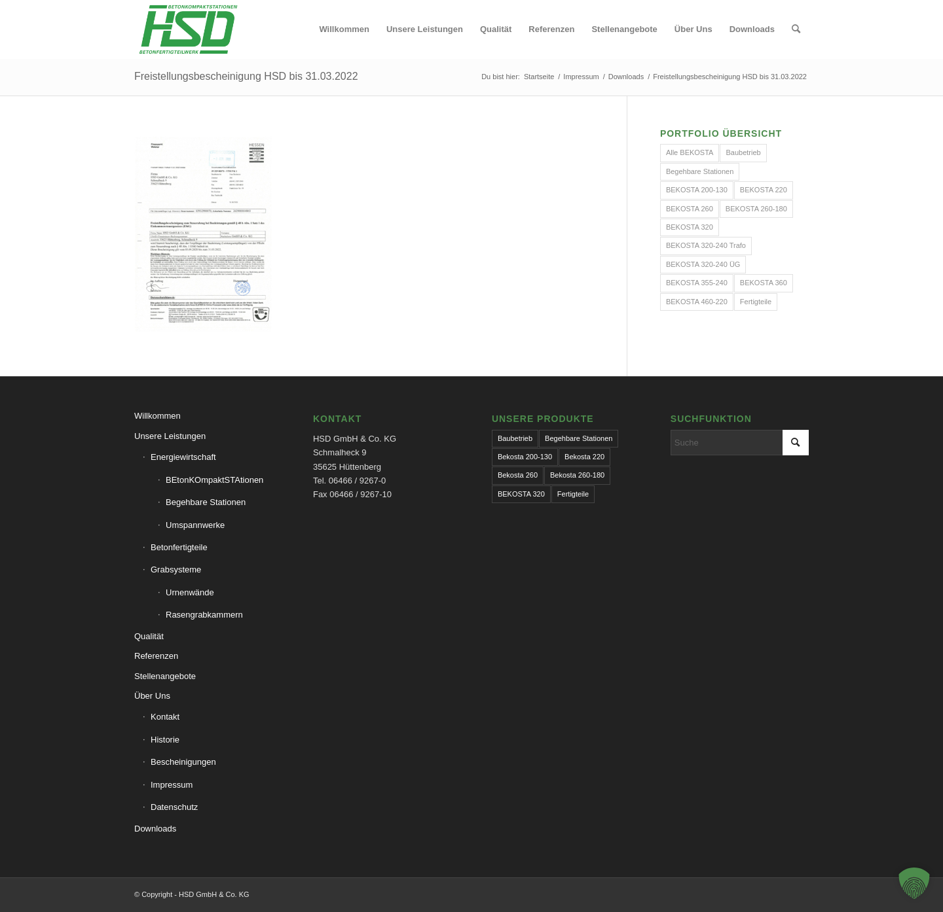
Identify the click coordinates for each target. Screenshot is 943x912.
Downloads (155, 828)
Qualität (149, 636)
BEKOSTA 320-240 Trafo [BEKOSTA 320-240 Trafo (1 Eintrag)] (706, 245)
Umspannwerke (195, 525)
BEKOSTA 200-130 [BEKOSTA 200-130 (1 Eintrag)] (697, 190)
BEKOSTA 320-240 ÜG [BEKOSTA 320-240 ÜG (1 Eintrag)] (703, 264)
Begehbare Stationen (206, 502)
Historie (165, 740)
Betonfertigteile (179, 547)
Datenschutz (174, 807)
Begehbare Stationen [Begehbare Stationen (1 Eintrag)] (699, 171)
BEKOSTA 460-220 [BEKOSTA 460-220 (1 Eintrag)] (697, 302)
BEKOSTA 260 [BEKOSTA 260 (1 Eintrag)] (689, 209)
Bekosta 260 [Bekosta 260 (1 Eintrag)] (518, 475)
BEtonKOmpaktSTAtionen (214, 480)
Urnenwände (190, 592)
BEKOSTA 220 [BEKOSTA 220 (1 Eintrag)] (763, 190)
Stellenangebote (165, 676)
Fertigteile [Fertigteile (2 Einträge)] (755, 302)
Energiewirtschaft (183, 457)
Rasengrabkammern (204, 615)
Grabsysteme (176, 569)
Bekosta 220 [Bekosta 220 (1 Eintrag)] (584, 457)
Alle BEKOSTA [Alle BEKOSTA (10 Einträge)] (690, 152)
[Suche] (796, 29)
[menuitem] (343, 29)
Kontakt (165, 717)
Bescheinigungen (183, 762)
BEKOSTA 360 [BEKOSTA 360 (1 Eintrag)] (763, 283)
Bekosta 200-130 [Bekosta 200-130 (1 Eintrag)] (525, 457)
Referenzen (156, 656)
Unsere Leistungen (170, 436)
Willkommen (157, 416)
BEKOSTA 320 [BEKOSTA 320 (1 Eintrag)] (689, 227)
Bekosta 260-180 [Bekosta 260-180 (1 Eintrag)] (577, 475)
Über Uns (152, 696)
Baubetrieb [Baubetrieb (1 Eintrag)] (515, 438)
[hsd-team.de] (188, 29)
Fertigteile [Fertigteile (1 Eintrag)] (573, 494)
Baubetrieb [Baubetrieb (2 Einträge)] (743, 152)
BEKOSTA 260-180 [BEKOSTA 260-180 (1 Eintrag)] (756, 209)
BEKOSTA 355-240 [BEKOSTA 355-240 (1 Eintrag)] (697, 283)
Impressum (172, 785)
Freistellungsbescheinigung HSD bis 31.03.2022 (246, 76)
